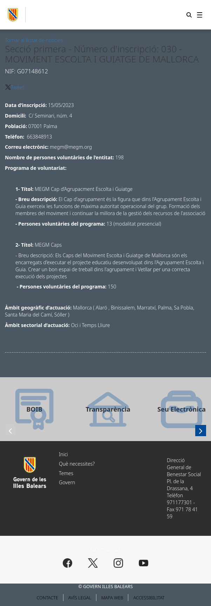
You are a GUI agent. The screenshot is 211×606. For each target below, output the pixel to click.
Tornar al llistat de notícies (34, 40)
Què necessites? (77, 463)
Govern (67, 482)
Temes (66, 473)
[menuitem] (199, 14)
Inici (63, 454)
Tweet (17, 87)
